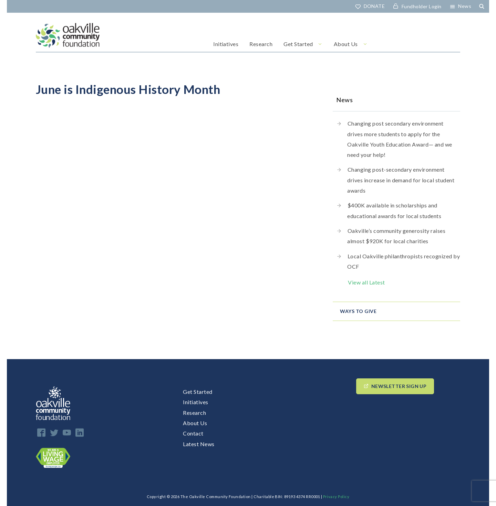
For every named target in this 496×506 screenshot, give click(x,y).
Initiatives (225, 44)
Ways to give (358, 311)
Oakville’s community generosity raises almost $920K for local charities (396, 235)
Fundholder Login (422, 6)
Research (260, 44)
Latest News (198, 444)
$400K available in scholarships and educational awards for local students (394, 210)
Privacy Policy (336, 496)
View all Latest (366, 282)
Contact (193, 433)
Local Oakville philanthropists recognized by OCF (403, 261)
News (464, 6)
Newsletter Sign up (399, 386)
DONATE (374, 6)
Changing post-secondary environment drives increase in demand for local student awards (400, 180)
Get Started (298, 44)
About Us (346, 44)
